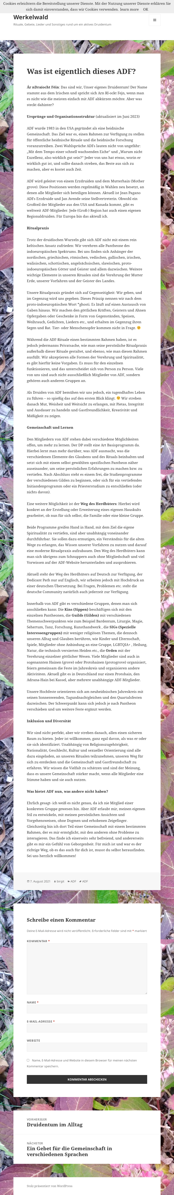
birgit (60, 881)
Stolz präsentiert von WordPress (49, 1186)
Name (33, 1002)
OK (145, 9)
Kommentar (38, 941)
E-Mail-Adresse (41, 1021)
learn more (129, 9)
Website (33, 1041)
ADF (73, 881)
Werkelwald (30, 17)
